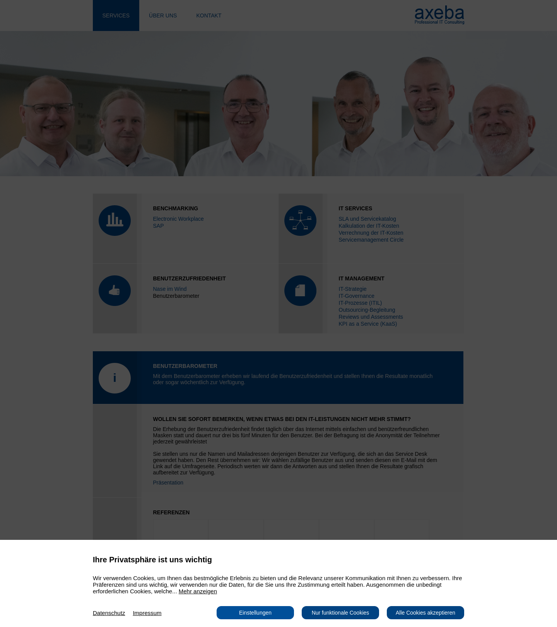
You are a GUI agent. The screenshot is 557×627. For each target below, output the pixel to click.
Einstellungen (255, 613)
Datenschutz (109, 613)
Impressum (147, 613)
